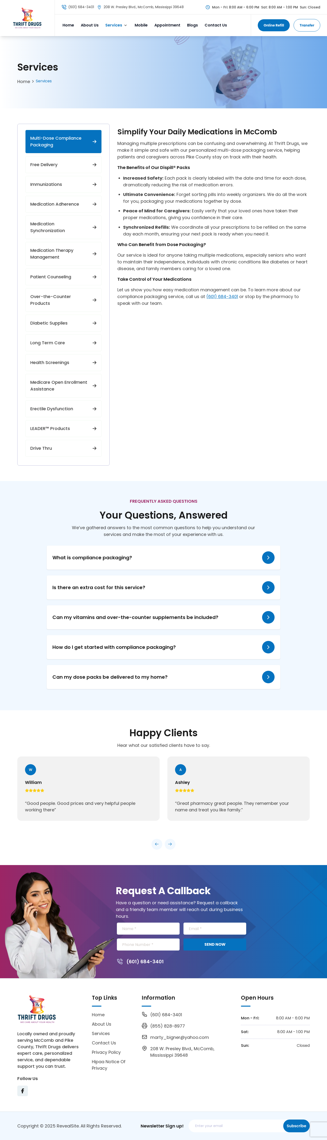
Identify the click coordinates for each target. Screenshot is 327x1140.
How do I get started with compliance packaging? (114, 647)
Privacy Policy (106, 1052)
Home (68, 25)
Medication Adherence (63, 204)
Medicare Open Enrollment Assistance (63, 385)
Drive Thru (63, 448)
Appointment (167, 25)
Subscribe (296, 1126)
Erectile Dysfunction (63, 409)
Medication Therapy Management (63, 253)
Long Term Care (63, 343)
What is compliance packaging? (92, 557)
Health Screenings (63, 362)
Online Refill (274, 25)
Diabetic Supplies (63, 323)
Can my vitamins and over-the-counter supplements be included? (135, 617)
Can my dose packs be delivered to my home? (110, 677)
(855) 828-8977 (167, 1026)
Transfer (307, 25)
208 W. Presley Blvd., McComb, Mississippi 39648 (144, 7)
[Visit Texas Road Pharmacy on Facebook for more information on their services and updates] (22, 1090)
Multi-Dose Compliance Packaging (63, 141)
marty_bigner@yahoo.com (179, 1037)
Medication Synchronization (63, 227)
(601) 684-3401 (81, 7)
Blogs (192, 25)
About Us (90, 25)
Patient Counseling (63, 277)
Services (113, 25)
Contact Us (216, 25)
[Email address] (236, 1126)
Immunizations (63, 184)
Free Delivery (63, 165)
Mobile (141, 25)
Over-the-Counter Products (63, 299)
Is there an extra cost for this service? (98, 587)
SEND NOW (215, 944)
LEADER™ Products (63, 428)
